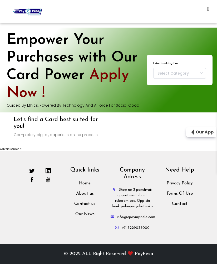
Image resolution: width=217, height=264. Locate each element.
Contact (180, 204)
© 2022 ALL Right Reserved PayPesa (108, 253)
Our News (85, 214)
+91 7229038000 (132, 228)
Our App (205, 132)
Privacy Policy (180, 183)
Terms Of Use (179, 193)
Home (85, 183)
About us (85, 193)
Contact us (84, 204)
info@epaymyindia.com (133, 217)
